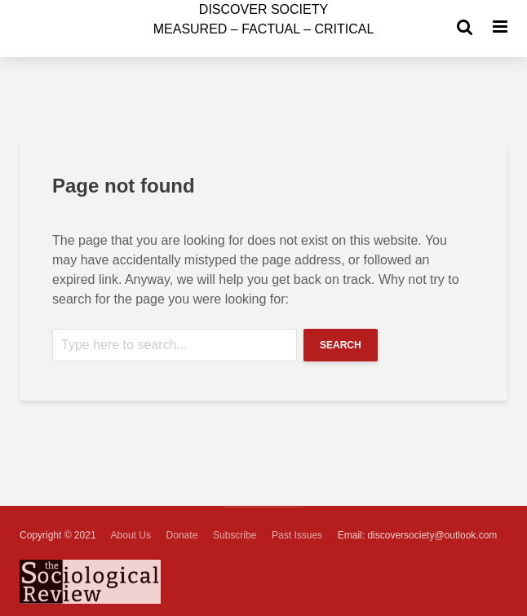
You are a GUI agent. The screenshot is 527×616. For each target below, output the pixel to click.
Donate (182, 535)
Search (340, 345)
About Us (131, 535)
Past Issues (297, 535)
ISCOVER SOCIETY (263, 9)
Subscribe (234, 535)
